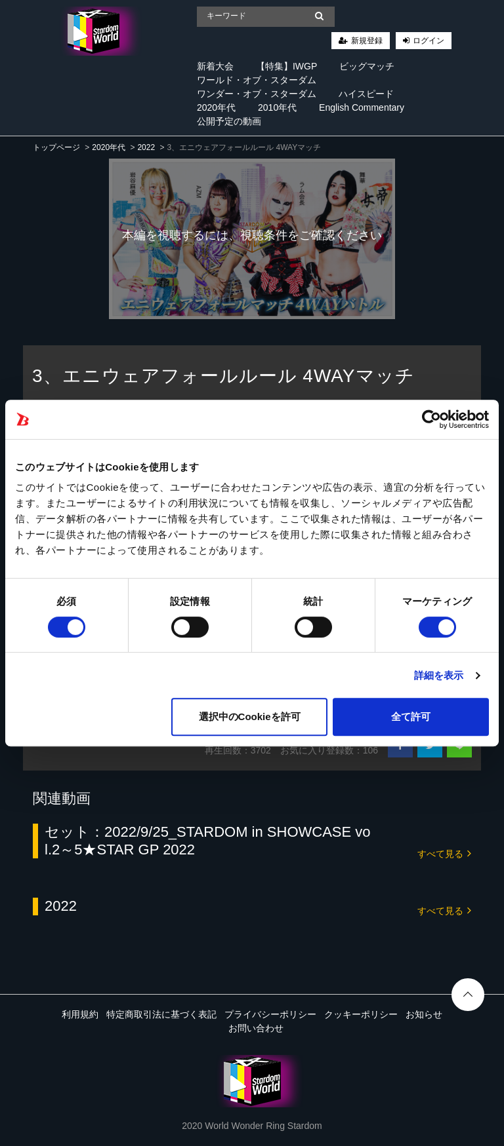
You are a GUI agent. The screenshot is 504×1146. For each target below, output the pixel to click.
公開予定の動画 (229, 121)
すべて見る (444, 852)
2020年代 (216, 107)
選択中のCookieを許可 (250, 716)
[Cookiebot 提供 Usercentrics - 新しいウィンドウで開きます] (431, 419)
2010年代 (277, 107)
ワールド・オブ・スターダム (256, 80)
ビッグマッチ (366, 66)
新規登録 (367, 40)
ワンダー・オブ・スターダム (256, 93)
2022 (146, 147)
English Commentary (361, 107)
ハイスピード (366, 93)
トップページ (56, 147)
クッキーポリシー (361, 1014)
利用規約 (80, 1014)
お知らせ (424, 1014)
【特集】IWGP (286, 66)
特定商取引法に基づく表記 (161, 1014)
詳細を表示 (439, 675)
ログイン (428, 40)
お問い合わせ (256, 1028)
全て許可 (410, 716)
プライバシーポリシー (270, 1014)
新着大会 (215, 66)
